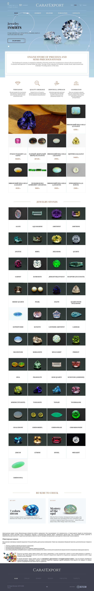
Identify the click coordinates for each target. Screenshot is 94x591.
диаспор (55, 560)
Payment (38, 13)
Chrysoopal (18, 478)
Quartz (76, 252)
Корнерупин (18, 327)
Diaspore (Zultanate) (76, 277)
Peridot (76, 352)
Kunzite (37, 327)
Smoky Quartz (18, 302)
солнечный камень (22, 560)
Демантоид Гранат (57, 277)
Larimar (76, 327)
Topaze (57, 402)
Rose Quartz (57, 377)
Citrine (37, 453)
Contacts (76, 13)
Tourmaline (76, 402)
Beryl (37, 252)
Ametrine (76, 226)
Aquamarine (37, 226)
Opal (18, 377)
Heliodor (57, 252)
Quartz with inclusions (76, 302)
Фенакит (76, 453)
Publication (62, 13)
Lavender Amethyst (57, 327)
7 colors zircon (15, 512)
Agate (18, 226)
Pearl (37, 302)
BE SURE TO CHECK (47, 493)
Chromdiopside (76, 427)
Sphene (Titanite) (18, 402)
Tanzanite (37, 402)
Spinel (56, 453)
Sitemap (9, 587)
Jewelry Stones (47, 201)
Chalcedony (18, 427)
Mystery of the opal (55, 511)
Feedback (23, 5)
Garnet (18, 277)
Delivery (49, 13)
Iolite (56, 302)
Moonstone (18, 352)
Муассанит (56, 352)
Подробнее (16, 41)
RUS (72, 5)
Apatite (18, 252)
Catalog (26, 13)
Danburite (37, 277)
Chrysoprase (56, 427)
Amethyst (57, 226)
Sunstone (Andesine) (76, 377)
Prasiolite (37, 377)
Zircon (18, 453)
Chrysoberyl (37, 427)
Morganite (37, 352)
